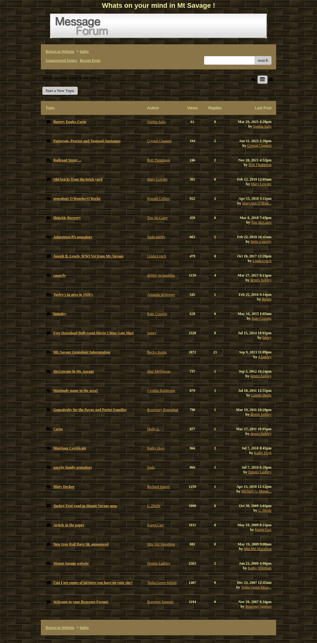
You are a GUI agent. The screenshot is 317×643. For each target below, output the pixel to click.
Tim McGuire (261, 222)
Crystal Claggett (259, 145)
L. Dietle (264, 510)
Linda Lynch (262, 261)
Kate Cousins (261, 318)
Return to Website (60, 51)
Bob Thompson (260, 165)
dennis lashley (260, 280)
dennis (266, 299)
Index (84, 51)
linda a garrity (261, 241)
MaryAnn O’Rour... (256, 203)
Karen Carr (263, 529)
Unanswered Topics (61, 60)
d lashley (264, 357)
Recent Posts (90, 60)
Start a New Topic (60, 90)
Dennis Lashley (259, 472)
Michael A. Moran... (256, 491)
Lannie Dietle (261, 395)
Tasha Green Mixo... (256, 587)
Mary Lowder (261, 184)
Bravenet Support (258, 606)
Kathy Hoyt (262, 453)
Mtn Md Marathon (257, 549)
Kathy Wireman (259, 568)
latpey (267, 337)
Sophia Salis (262, 126)
